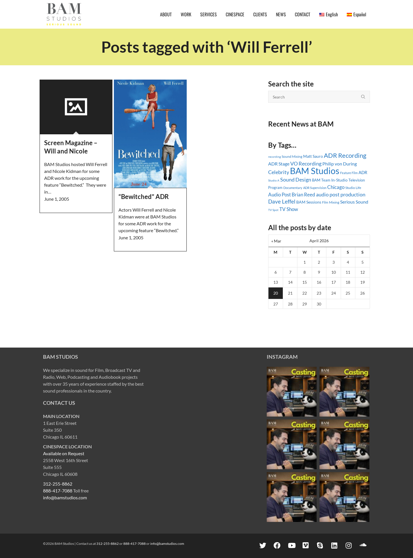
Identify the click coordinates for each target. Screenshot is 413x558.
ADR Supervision (314, 188)
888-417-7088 (57, 490)
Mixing (334, 202)
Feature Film (349, 173)
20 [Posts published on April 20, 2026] (275, 293)
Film (325, 202)
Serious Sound (354, 201)
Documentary (292, 188)
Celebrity (278, 172)
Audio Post (279, 195)
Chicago (335, 187)
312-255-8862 (57, 483)
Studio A (273, 180)
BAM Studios (314, 170)
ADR (363, 172)
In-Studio (339, 180)
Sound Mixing (292, 156)
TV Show (288, 209)
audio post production (340, 195)
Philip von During (339, 163)
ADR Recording (345, 155)
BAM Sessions (308, 202)
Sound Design (295, 180)
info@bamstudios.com (65, 497)
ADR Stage (278, 163)
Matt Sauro (313, 156)
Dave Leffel (281, 201)
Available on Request (63, 453)
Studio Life (353, 188)
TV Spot (273, 210)
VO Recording (306, 163)
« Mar (276, 240)
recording (274, 156)
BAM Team (321, 180)
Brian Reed (303, 195)
